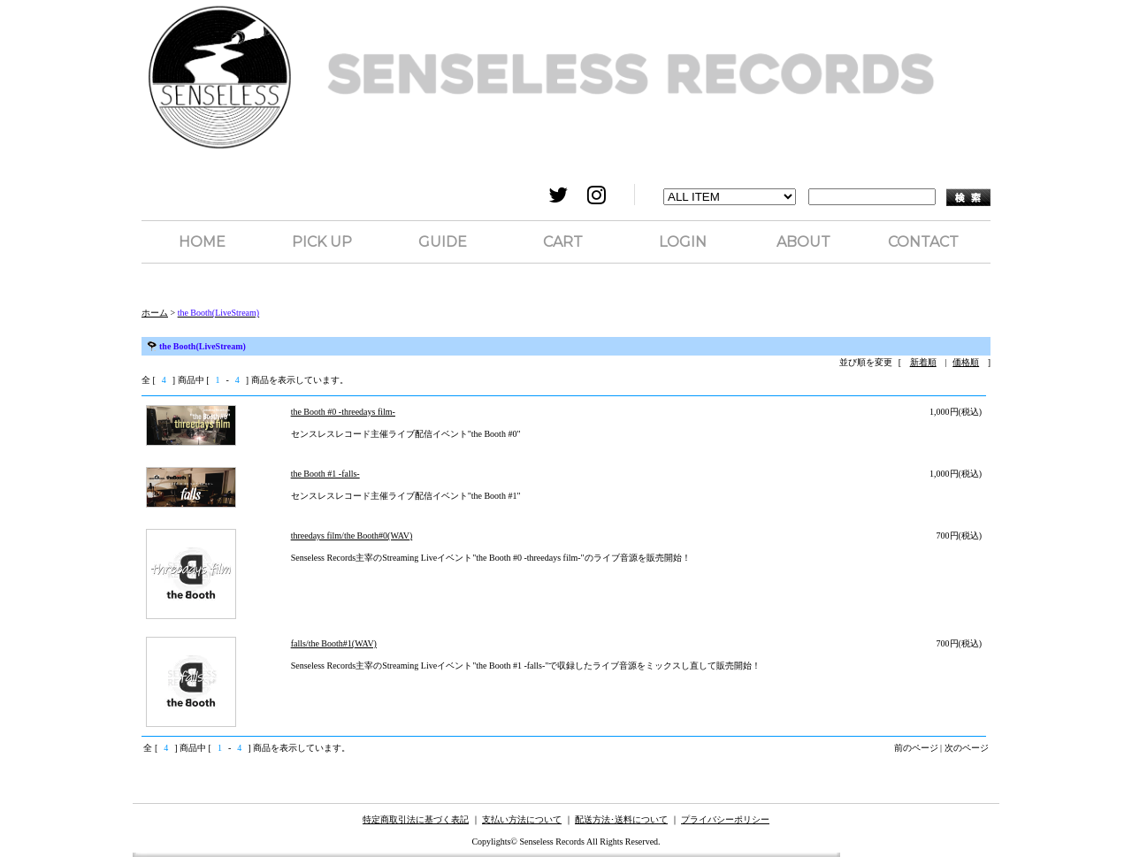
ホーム (155, 313)
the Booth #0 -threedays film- (343, 412)
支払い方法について (522, 819)
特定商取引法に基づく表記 (416, 819)
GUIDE (442, 241)
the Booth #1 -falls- (325, 473)
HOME (202, 241)
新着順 (923, 362)
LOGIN (683, 241)
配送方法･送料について (621, 819)
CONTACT (923, 241)
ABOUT (803, 241)
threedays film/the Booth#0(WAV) (352, 535)
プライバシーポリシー (725, 819)
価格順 (965, 362)
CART (563, 241)
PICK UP (322, 241)
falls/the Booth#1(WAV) (334, 643)
